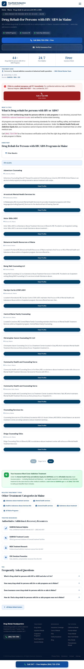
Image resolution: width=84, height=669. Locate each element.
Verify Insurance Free (42, 47)
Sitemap (78, 656)
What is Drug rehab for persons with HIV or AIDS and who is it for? (42, 576)
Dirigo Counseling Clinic (13, 434)
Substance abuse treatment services (16, 501)
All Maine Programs (10, 510)
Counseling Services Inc (13, 410)
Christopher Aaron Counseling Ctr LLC (19, 338)
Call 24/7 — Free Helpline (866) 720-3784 (42, 664)
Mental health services (41, 501)
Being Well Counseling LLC (14, 266)
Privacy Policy (56, 656)
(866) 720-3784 (11, 134)
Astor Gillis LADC (11, 218)
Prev (33, 461)
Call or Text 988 (42, 96)
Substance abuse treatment (67, 506)
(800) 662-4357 (25, 88)
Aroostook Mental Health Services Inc (19, 194)
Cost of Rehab (55, 630)
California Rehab (73, 627)
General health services (44, 506)
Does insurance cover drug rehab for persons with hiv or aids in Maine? (42, 590)
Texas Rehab (72, 634)
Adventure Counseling (13, 170)
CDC (19, 77)
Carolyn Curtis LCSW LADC (15, 290)
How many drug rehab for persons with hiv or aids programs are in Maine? (42, 583)
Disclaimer (39, 656)
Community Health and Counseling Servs (20, 362)
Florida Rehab (72, 630)
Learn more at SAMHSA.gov (55, 481)
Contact (71, 656)
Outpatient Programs (37, 635)
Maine (9, 10)
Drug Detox (37, 627)
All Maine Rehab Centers (13, 607)
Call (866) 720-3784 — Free (42, 40)
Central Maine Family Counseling (17, 314)
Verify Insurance (56, 637)
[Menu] (80, 4)
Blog (52, 640)
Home (4, 10)
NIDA (15, 77)
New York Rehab (73, 637)
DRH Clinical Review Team (62, 71)
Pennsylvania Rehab (72, 644)
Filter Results (12, 153)
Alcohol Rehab (38, 642)
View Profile (42, 186)
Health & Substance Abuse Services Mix (17, 506)
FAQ (52, 634)
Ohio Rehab (71, 640)
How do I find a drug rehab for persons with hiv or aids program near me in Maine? (42, 597)
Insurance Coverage (57, 627)
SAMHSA (10, 77)
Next (50, 461)
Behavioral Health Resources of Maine (19, 242)
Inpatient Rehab (39, 630)
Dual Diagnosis (39, 639)
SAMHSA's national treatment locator (16, 117)
